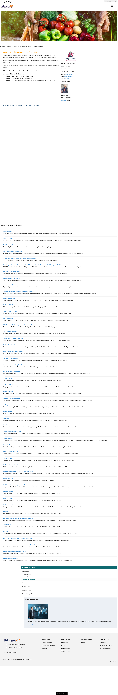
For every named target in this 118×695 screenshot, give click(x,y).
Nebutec (5, 425)
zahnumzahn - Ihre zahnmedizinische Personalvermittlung (20, 545)
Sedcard (63, 100)
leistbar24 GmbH (8, 378)
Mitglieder (9, 46)
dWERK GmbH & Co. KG (10, 311)
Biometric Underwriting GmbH (11, 278)
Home (3, 46)
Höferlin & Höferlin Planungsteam (13, 351)
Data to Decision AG (9, 298)
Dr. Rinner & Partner (9, 305)
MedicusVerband (8, 391)
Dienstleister (16, 46)
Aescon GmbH (7, 231)
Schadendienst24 (8, 478)
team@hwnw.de (13, 652)
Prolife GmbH (7, 445)
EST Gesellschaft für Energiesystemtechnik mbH (17, 325)
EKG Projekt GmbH (8, 318)
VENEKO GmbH (7, 525)
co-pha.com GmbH (8, 285)
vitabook (5, 531)
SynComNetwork (8, 505)
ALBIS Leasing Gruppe (9, 245)
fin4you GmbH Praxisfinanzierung (13, 338)
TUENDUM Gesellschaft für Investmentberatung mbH (18, 518)
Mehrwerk (6, 418)
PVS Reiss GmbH (8, 458)
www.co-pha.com (68, 76)
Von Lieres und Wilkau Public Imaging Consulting (17, 538)
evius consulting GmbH (10, 331)
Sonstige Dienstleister (26, 46)
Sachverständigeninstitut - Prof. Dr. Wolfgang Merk (18, 471)
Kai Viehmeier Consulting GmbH (12, 365)
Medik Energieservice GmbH (11, 398)
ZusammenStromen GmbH (11, 558)
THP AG (5, 511)
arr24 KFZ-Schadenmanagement (12, 251)
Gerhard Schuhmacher (9, 345)
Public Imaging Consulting (10, 451)
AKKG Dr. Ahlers (7, 238)
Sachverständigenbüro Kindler (12, 465)
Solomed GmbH (7, 498)
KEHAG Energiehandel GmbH (11, 371)
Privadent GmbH (8, 438)
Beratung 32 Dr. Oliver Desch (11, 271)
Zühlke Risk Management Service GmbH (14, 551)
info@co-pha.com (69, 74)
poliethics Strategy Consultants (12, 431)
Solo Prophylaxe (8, 491)
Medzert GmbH (7, 411)
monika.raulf (68, 78)
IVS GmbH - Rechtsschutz (10, 358)
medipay (5, 405)
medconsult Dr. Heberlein (10, 385)
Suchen (116, 2)
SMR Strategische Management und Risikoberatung (18, 485)
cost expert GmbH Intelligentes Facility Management (18, 291)
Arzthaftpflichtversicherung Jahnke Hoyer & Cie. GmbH (19, 258)
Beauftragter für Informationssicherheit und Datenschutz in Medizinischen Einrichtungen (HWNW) (32, 265)
